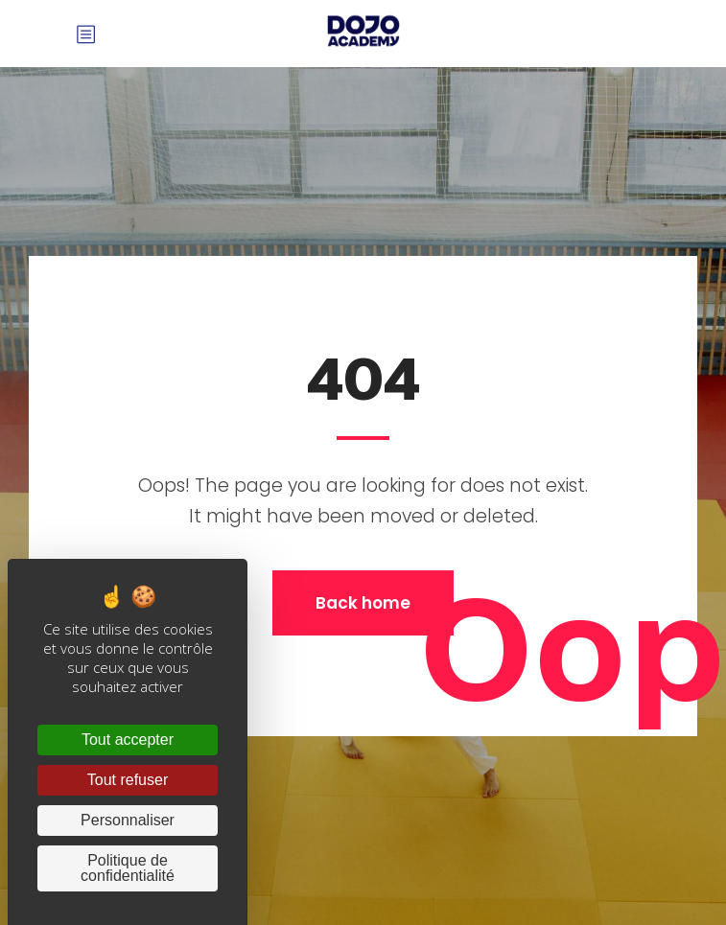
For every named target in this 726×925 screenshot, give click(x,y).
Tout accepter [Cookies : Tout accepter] (128, 739)
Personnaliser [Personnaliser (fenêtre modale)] (128, 820)
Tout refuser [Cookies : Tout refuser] (127, 780)
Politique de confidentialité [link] (128, 868)
